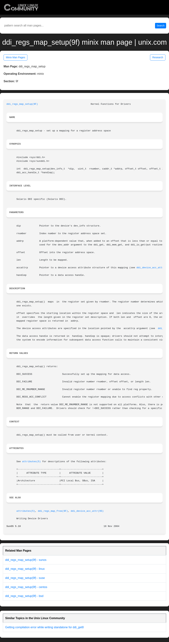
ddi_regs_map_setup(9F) (22, 104)
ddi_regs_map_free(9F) (53, 511)
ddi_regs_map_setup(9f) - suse (25, 577)
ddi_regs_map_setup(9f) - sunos (25, 559)
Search (161, 25)
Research (157, 57)
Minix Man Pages (15, 57)
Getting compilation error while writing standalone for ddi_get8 (44, 627)
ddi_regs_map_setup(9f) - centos (26, 587)
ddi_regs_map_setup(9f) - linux (25, 568)
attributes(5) (31, 461)
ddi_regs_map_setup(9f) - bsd (24, 595)
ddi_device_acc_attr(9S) (87, 511)
